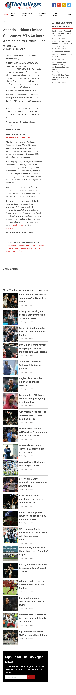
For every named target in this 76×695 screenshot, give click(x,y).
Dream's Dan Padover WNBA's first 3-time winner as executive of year (33, 432)
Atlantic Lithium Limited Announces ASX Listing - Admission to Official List (24, 35)
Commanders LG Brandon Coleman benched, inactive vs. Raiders (33, 618)
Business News (42, 14)
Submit (30, 677)
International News (27, 14)
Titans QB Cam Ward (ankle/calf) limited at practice (30, 365)
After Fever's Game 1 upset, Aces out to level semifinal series (31, 499)
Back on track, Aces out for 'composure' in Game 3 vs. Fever (33, 298)
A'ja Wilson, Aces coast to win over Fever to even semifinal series (32, 415)
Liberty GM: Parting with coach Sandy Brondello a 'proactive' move (32, 314)
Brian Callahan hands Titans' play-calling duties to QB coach (32, 449)
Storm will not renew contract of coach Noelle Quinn (31, 601)
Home (6, 15)
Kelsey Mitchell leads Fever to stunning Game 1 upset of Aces (33, 568)
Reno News (13, 14)
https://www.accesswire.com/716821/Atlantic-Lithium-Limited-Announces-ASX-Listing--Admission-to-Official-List (25, 248)
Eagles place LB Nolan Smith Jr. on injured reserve (30, 382)
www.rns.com (11, 228)
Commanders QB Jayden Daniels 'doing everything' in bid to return (32, 398)
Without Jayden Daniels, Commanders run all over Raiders (32, 584)
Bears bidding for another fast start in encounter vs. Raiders (32, 331)
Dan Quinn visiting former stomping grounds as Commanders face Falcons (33, 348)
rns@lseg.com (19, 225)
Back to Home (8, 22)
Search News (55, 14)
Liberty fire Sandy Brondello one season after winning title (33, 482)
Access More (43, 290)
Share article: (10, 269)
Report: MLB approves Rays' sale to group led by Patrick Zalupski (32, 516)
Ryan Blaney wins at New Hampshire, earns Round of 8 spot (33, 551)
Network (68, 15)
